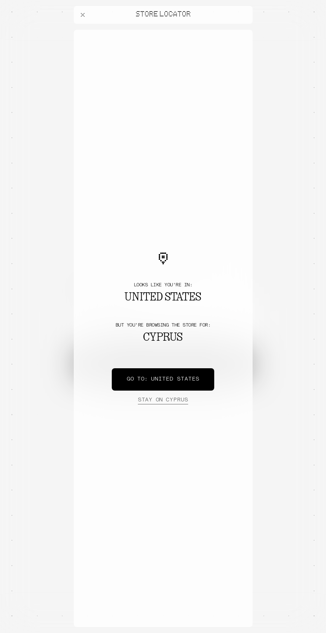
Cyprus (163, 400)
